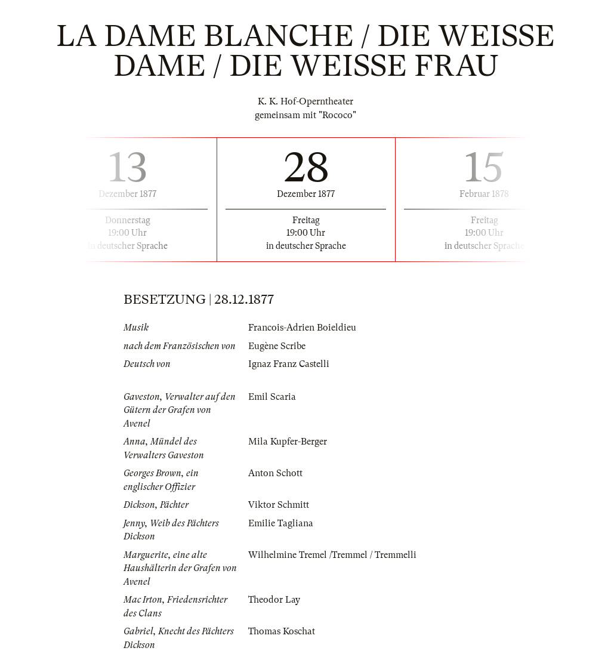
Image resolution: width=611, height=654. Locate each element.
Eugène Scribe (277, 346)
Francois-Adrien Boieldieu (302, 327)
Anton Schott (275, 473)
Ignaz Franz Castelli (288, 364)
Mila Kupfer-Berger (287, 441)
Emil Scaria (272, 396)
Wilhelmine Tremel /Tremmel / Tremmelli (332, 555)
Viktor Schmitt (278, 504)
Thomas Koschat (281, 631)
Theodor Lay (274, 599)
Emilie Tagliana (280, 523)
